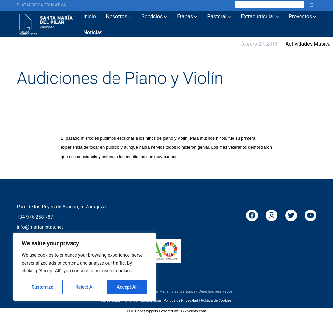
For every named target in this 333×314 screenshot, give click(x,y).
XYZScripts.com (193, 311)
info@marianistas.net (40, 227)
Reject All (85, 287)
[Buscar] (311, 4)
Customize (42, 287)
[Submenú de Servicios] (165, 16)
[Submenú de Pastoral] (229, 16)
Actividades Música (308, 44)
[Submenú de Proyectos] (314, 16)
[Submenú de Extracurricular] (277, 16)
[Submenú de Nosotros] (130, 16)
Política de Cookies (216, 300)
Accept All (127, 287)
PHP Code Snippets (142, 311)
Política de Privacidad (181, 300)
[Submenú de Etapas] (195, 16)
